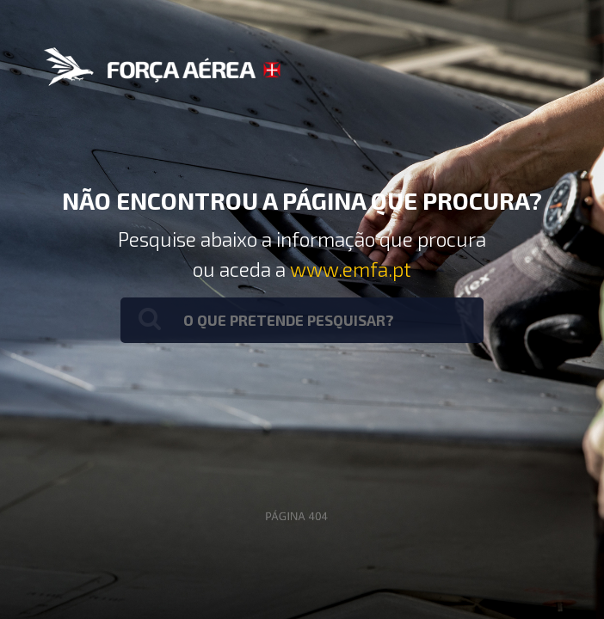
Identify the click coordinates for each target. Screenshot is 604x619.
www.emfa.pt (350, 269)
